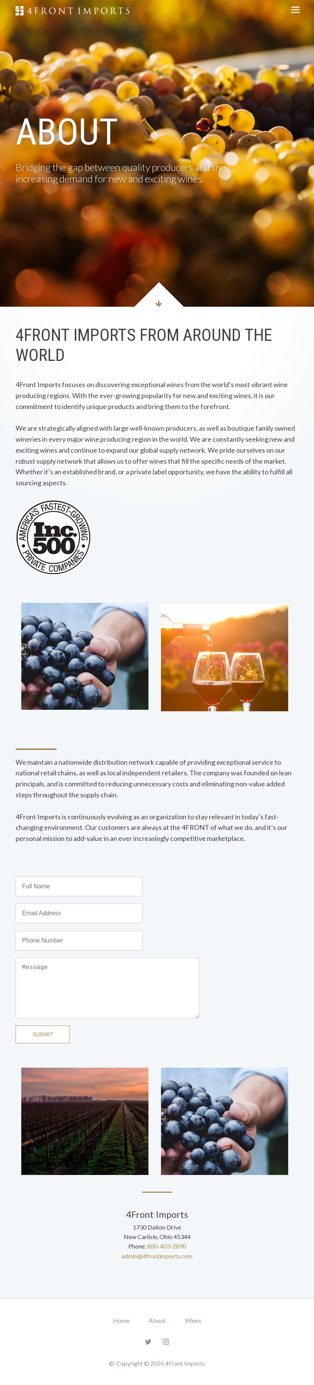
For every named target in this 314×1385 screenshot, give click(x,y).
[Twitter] (148, 1341)
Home (121, 1320)
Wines (193, 1320)
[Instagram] (166, 1341)
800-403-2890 (166, 1246)
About (157, 1320)
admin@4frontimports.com (157, 1256)
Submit (43, 1034)
